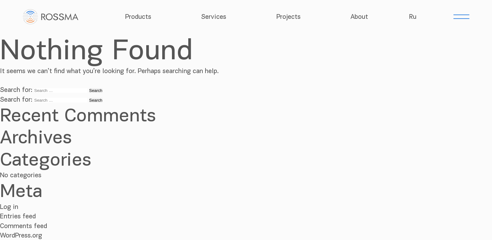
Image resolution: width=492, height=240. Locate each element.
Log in (9, 207)
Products (138, 17)
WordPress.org (21, 235)
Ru (412, 17)
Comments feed (23, 226)
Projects (288, 17)
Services (213, 17)
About (359, 17)
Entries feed (18, 216)
